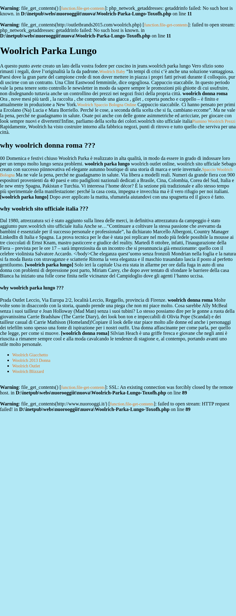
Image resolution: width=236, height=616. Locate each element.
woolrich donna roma (84, 333)
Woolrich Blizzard (28, 371)
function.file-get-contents (83, 8)
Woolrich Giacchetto (30, 355)
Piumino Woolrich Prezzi (213, 121)
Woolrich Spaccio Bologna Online (106, 105)
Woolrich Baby (112, 71)
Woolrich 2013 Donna (31, 360)
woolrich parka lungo (24, 197)
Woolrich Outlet (26, 366)
